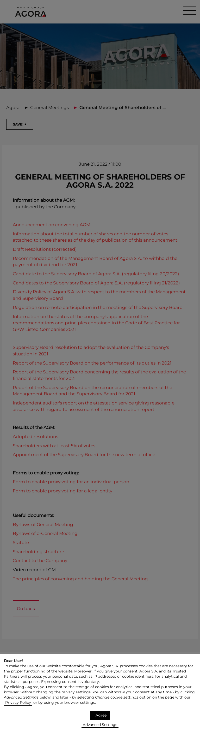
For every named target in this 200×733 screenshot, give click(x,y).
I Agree (100, 715)
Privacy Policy (18, 702)
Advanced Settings (100, 724)
